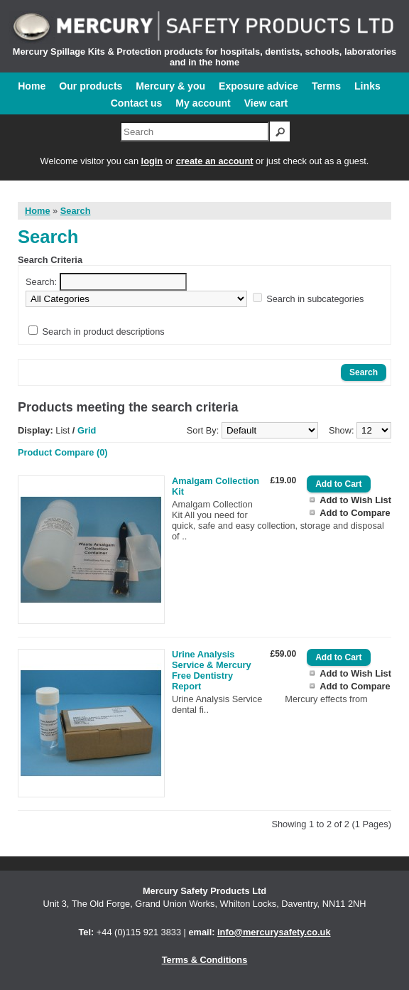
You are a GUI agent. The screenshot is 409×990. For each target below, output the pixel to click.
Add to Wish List (355, 500)
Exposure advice (258, 86)
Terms (326, 86)
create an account (214, 161)
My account (202, 103)
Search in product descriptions (104, 331)
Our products (90, 86)
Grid (86, 430)
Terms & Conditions (205, 959)
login (152, 161)
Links (367, 86)
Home (31, 86)
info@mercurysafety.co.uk (273, 932)
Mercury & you (170, 86)
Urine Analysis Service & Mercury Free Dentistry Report (211, 670)
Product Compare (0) (63, 452)
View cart (266, 103)
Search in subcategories (315, 299)
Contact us (137, 103)
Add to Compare (355, 512)
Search (75, 210)
